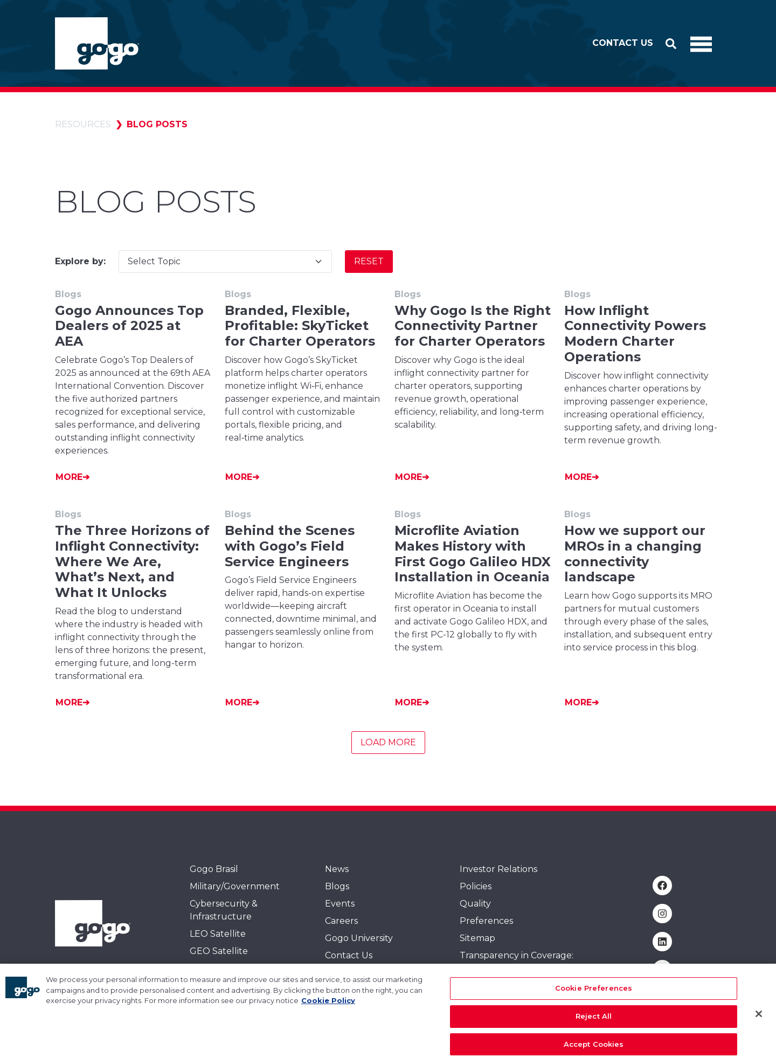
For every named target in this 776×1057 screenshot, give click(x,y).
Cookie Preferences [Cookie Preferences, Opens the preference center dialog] (593, 998)
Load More (388, 742)
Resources (83, 124)
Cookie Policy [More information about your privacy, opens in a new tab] (328, 1011)
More (69, 477)
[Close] (759, 1025)
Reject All (594, 1026)
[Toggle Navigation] (701, 43)
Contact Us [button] (622, 43)
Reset (369, 261)
